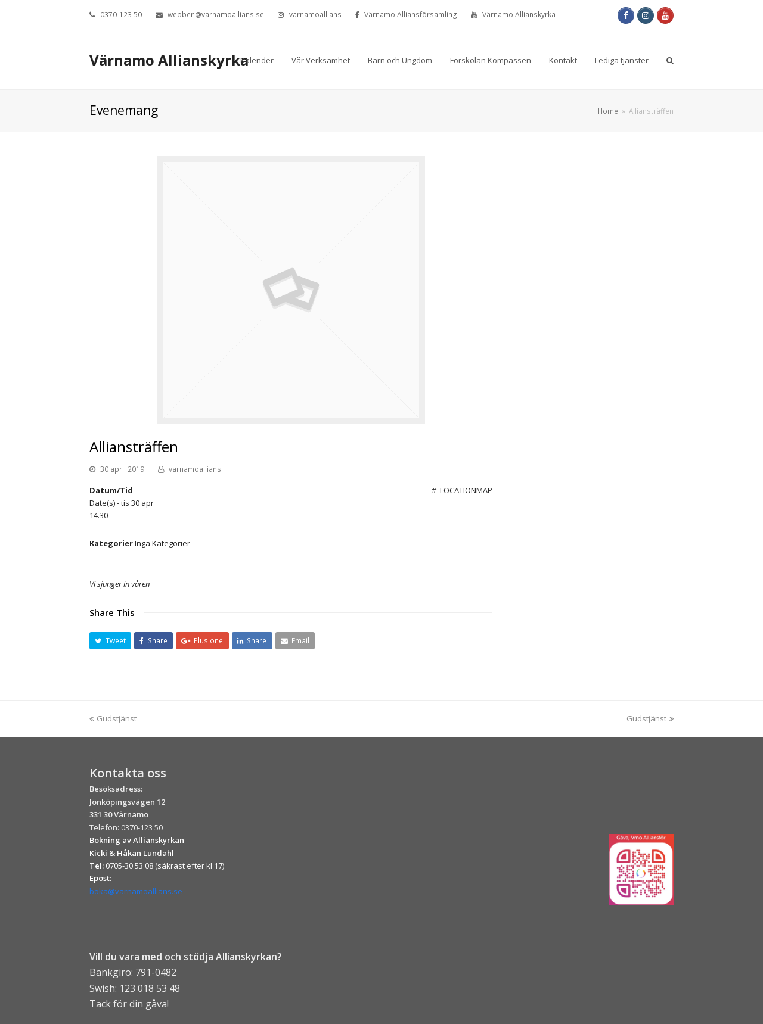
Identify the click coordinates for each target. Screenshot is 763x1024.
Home (608, 111)
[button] (110, 640)
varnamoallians (195, 469)
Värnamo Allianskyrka (169, 60)
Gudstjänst (113, 718)
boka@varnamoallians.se (135, 891)
